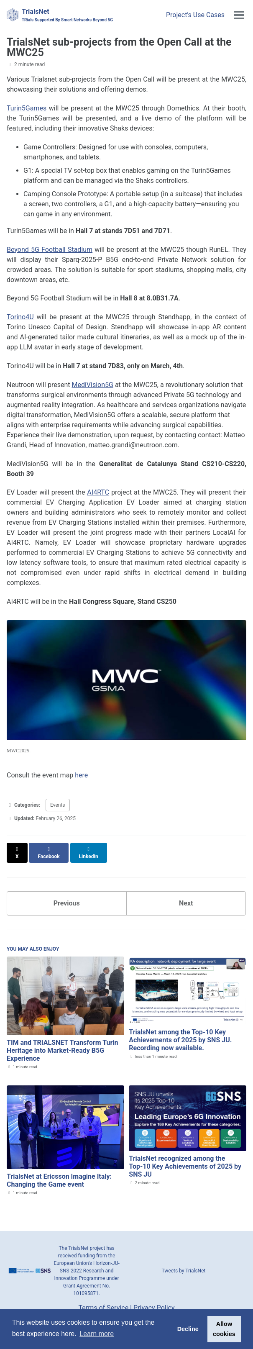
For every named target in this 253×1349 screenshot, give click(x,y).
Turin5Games (26, 108)
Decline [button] (188, 1329)
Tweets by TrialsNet (184, 1263)
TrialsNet (67, 15)
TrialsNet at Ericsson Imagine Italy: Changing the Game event (59, 1173)
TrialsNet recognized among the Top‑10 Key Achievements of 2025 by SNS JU (185, 1159)
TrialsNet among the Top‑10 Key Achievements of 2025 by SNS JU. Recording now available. (180, 1032)
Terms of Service (104, 1301)
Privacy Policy (154, 1301)
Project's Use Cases (195, 15)
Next (186, 896)
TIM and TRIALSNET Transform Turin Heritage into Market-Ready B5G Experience (62, 1043)
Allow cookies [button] (224, 1329)
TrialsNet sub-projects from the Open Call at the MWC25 (119, 47)
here (81, 775)
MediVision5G (92, 385)
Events (57, 805)
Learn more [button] (96, 1333)
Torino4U (20, 317)
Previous (67, 896)
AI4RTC (98, 492)
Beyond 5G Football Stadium (49, 250)
